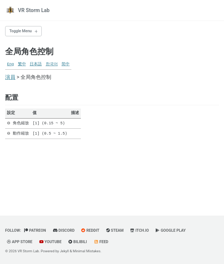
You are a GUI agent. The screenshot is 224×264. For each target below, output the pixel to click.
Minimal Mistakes (87, 251)
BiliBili (77, 241)
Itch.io (139, 230)
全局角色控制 (29, 51)
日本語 (36, 64)
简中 (65, 64)
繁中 (22, 64)
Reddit (90, 230)
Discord (64, 230)
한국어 (52, 64)
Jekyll (64, 251)
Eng (10, 64)
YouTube (50, 241)
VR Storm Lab (33, 10)
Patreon (35, 230)
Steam (115, 230)
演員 (10, 77)
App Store (20, 241)
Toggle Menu (21, 31)
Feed (101, 241)
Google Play (171, 230)
